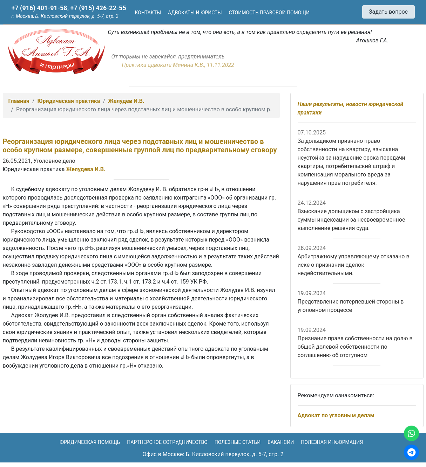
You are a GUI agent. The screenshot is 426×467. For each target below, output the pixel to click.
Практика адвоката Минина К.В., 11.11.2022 (178, 65)
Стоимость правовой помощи (269, 12)
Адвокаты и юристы (195, 12)
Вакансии (281, 442)
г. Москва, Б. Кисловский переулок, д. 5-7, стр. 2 (65, 16)
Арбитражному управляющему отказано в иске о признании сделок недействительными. (354, 265)
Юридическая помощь (90, 442)
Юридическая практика (68, 101)
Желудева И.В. (85, 169)
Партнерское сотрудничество (167, 442)
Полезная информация (332, 442)
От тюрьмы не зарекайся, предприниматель (168, 56)
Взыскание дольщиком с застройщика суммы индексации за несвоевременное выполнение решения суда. (351, 219)
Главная (18, 101)
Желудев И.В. (126, 101)
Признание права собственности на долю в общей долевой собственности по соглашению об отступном (355, 346)
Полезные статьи (238, 442)
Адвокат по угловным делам (336, 415)
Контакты (148, 12)
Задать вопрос (388, 11)
